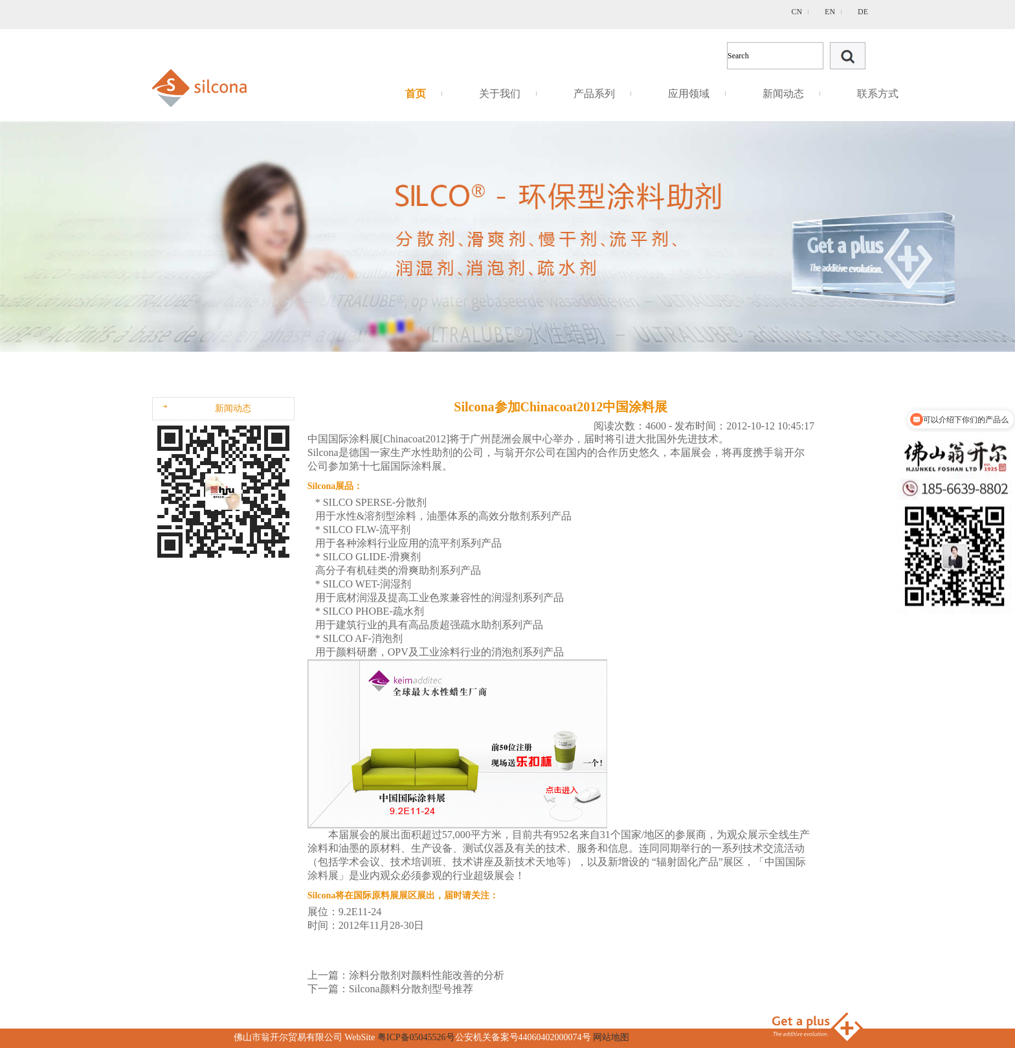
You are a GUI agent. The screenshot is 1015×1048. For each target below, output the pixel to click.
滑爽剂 (405, 556)
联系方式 (877, 93)
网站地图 (611, 1037)
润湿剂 (395, 583)
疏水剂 (408, 611)
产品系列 (594, 93)
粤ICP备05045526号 (416, 1037)
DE (863, 11)
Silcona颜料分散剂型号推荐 (411, 988)
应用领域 (688, 93)
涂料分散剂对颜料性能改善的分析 (426, 975)
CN (796, 11)
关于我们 (499, 93)
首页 (415, 93)
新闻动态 (783, 93)
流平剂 (394, 529)
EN (830, 11)
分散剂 (411, 502)
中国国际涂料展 (343, 438)
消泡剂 (387, 638)
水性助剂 (431, 452)
